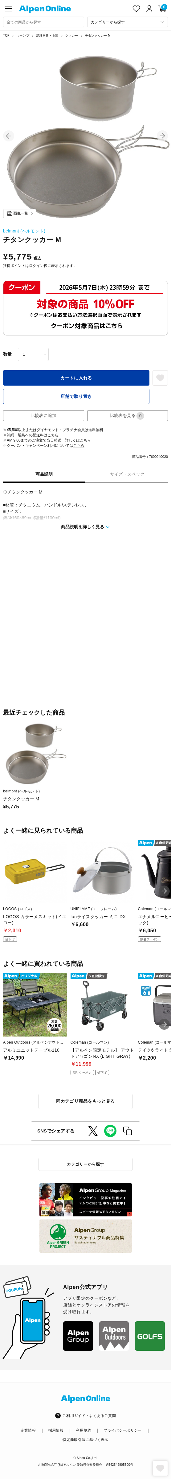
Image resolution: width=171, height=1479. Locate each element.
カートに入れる (76, 377)
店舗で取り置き (76, 396)
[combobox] (43, 22)
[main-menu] (8, 8)
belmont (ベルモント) (24, 230)
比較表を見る (127, 416)
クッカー (71, 35)
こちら (53, 435)
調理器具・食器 (47, 35)
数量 (7, 354)
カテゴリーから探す (85, 1164)
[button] (8, 135)
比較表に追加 (43, 415)
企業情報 (28, 1430)
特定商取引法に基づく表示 (85, 1439)
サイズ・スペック (127, 474)
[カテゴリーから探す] (127, 22)
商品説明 (44, 474)
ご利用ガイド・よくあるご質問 (89, 1416)
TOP (6, 35)
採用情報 (55, 1430)
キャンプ (23, 35)
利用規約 (83, 1430)
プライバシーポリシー (123, 1430)
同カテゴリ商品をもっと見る (85, 1101)
